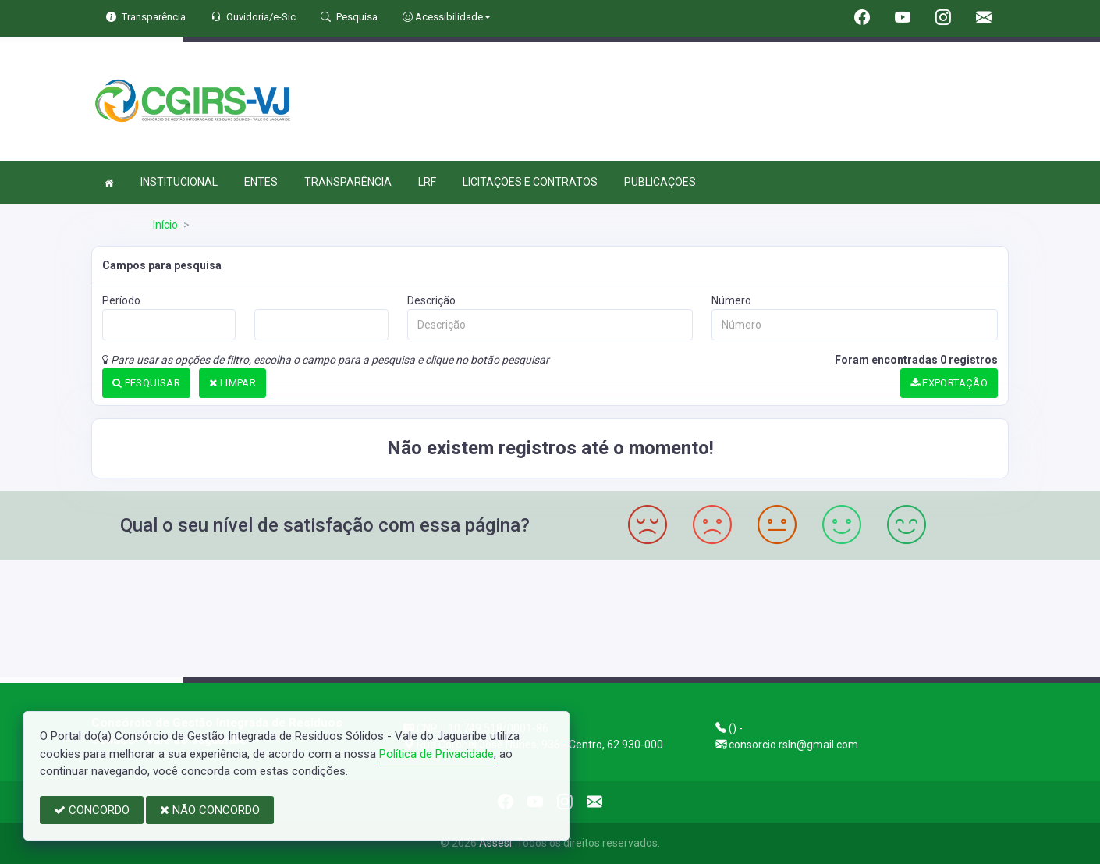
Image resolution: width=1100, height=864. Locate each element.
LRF (427, 182)
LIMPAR (232, 383)
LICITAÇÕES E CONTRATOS (530, 182)
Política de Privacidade (436, 754)
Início (165, 225)
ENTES (261, 182)
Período (121, 300)
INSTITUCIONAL (179, 182)
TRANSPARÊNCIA (348, 182)
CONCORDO (92, 810)
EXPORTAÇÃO (949, 383)
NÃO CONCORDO (210, 810)
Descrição (431, 300)
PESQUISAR (146, 383)
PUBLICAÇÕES (660, 182)
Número (731, 300)
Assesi (495, 843)
